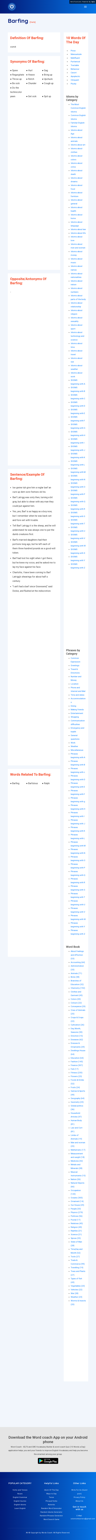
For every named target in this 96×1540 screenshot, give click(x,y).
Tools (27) (75, 1256)
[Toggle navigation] (85, 6)
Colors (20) (76, 999)
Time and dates (77, 695)
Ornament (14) (77, 1201)
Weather (74, 746)
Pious (73, 50)
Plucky (73, 83)
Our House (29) (77, 1205)
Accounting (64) (78, 962)
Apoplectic (75, 76)
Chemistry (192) (78, 988)
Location (74, 684)
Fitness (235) (76, 1072)
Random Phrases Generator (51, 1516)
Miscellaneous (77, 750)
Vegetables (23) (78, 1286)
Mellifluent (75, 58)
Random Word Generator (51, 1508)
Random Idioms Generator (51, 1512)
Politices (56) (76, 1216)
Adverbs (51, 1505)
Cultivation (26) (77, 1025)
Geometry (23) (77, 1102)
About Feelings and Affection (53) (77, 955)
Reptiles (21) (76, 1231)
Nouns (20, 1494)
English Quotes (20, 1501)
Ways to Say (51, 1494)
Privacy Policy (79, 1497)
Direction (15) (77, 1036)
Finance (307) (77, 1065)
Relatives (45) (77, 1223)
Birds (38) (75, 977)
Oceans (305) (77, 1198)
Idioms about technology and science (77, 336)
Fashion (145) (77, 1061)
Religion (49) (76, 1227)
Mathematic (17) (78, 1150)
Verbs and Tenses (20, 1490)
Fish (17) (75, 1069)
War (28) (74, 1293)
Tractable (75, 65)
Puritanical (75, 61)
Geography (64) (77, 1098)
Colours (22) (76, 1003)
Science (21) (76, 1234)
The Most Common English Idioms (78, 108)
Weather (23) (76, 1297)
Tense (51, 1497)
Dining (73, 706)
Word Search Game (52, 1519)
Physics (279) (77, 1212)
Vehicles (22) (76, 1289)
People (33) (76, 1209)
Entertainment (77, 713)
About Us (79, 1501)
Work (73, 743)
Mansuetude (76, 54)
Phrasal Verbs (51, 1501)
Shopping (75, 717)
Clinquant (75, 80)
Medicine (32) (77, 1161)
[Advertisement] (34, 184)
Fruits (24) (75, 1087)
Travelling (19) (77, 1267)
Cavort (74, 72)
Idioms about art (78, 145)
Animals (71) (76, 973)
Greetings (75, 665)
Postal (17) (76, 1220)
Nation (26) (76, 1179)
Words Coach (47, 1533)
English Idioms (20, 1505)
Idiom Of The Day (51, 1490)
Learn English (20, 1508)
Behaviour (75, 69)
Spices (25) (76, 1238)
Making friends (77, 709)
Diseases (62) (77, 1039)
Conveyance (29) (78, 1006)
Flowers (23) (76, 1076)
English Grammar (20, 1497)
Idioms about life (78, 233)
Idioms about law (78, 229)
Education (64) (77, 1058)
